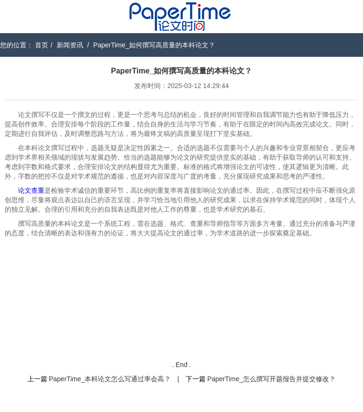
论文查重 (31, 190)
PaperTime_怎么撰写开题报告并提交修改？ (271, 379)
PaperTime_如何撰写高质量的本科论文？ (154, 45)
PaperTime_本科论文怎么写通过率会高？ (110, 379)
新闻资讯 (70, 45)
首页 (41, 45)
